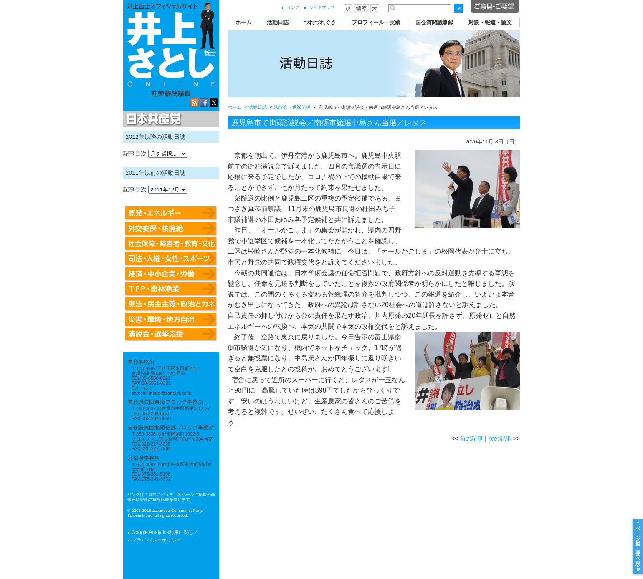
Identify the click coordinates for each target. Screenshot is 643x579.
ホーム (243, 22)
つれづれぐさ (320, 22)
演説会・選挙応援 (292, 107)
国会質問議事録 (434, 22)
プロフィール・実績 (376, 22)
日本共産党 (152, 119)
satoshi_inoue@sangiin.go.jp (161, 392)
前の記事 (471, 438)
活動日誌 (278, 22)
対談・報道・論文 (490, 22)
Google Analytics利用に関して (165, 532)
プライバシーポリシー (157, 540)
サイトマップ (321, 7)
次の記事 (499, 438)
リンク (293, 7)
